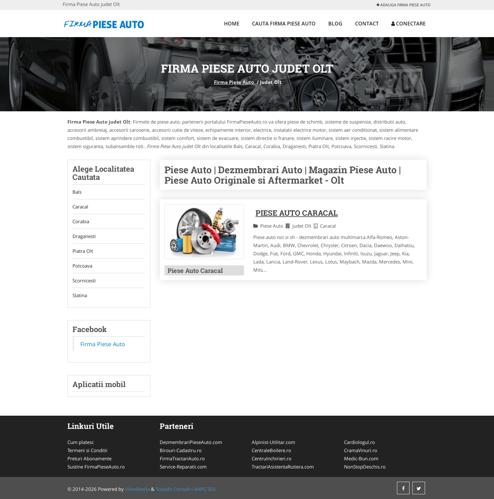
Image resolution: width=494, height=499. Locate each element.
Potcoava (82, 266)
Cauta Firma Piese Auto (284, 23)
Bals (77, 192)
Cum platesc (80, 442)
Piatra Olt (82, 251)
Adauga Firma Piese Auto (403, 5)
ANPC (200, 489)
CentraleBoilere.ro (271, 450)
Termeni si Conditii (87, 450)
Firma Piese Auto (234, 82)
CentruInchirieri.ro (271, 458)
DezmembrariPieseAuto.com (191, 442)
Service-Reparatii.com (183, 466)
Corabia (80, 221)
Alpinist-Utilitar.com (273, 442)
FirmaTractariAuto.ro (182, 458)
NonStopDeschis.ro (365, 466)
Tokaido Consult (173, 489)
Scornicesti (84, 280)
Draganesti (84, 236)
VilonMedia (137, 489)
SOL (212, 489)
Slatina (79, 295)
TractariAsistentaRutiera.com (283, 466)
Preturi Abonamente (89, 458)
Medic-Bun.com (361, 458)
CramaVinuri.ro (360, 450)
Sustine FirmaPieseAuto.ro (96, 466)
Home (231, 23)
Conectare (408, 23)
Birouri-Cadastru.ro (181, 450)
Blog (335, 23)
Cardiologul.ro (359, 442)
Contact (367, 23)
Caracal (80, 206)
